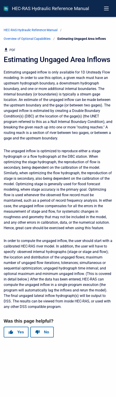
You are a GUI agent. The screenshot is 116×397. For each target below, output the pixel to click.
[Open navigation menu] (106, 8)
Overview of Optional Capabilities (27, 39)
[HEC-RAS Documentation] (6, 8)
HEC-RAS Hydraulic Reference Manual (50, 8)
